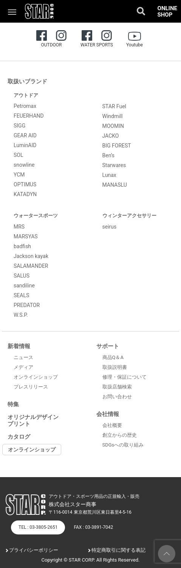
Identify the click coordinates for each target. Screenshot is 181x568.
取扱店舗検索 (117, 387)
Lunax (109, 175)
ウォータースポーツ (36, 215)
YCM (19, 175)
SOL (18, 155)
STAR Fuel (114, 106)
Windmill (112, 116)
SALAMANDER (31, 266)
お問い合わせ (117, 396)
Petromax (25, 106)
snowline (24, 165)
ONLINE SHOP (167, 11)
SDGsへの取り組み (123, 445)
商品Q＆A (113, 357)
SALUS (21, 276)
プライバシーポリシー (33, 550)
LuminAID (25, 145)
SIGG (19, 126)
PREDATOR (27, 305)
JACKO (110, 136)
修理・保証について (124, 377)
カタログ (19, 436)
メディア (23, 367)
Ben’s (108, 155)
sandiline (24, 285)
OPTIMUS (25, 184)
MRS (19, 227)
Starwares (114, 165)
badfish (22, 246)
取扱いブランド (27, 81)
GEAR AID (25, 135)
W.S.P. (21, 315)
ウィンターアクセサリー (129, 215)
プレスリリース (31, 387)
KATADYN (25, 194)
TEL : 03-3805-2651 (38, 527)
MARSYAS (26, 236)
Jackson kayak (31, 256)
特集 (13, 404)
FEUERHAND (29, 116)
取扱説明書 (114, 367)
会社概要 (112, 425)
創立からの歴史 (119, 435)
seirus (109, 227)
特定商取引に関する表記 (118, 550)
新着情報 (19, 346)
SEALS (21, 295)
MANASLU (114, 185)
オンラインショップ (36, 377)
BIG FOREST (116, 146)
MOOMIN (113, 126)
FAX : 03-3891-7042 (93, 527)
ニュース (23, 357)
